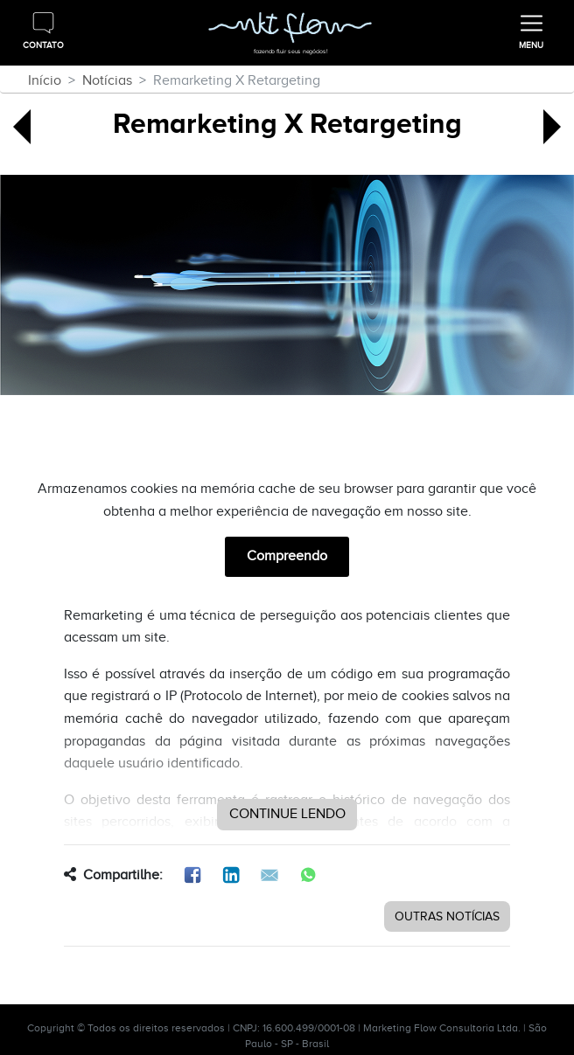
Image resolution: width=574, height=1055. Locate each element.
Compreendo (287, 556)
